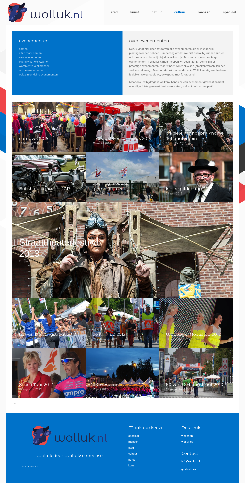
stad (131, 447)
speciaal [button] (229, 12)
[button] (14, 404)
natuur (132, 459)
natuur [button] (157, 12)
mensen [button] (204, 12)
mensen (133, 441)
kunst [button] (134, 12)
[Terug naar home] (45, 12)
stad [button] (114, 12)
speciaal (133, 435)
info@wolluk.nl (190, 461)
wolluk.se (187, 441)
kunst (131, 465)
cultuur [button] (179, 12)
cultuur (132, 453)
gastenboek (188, 469)
